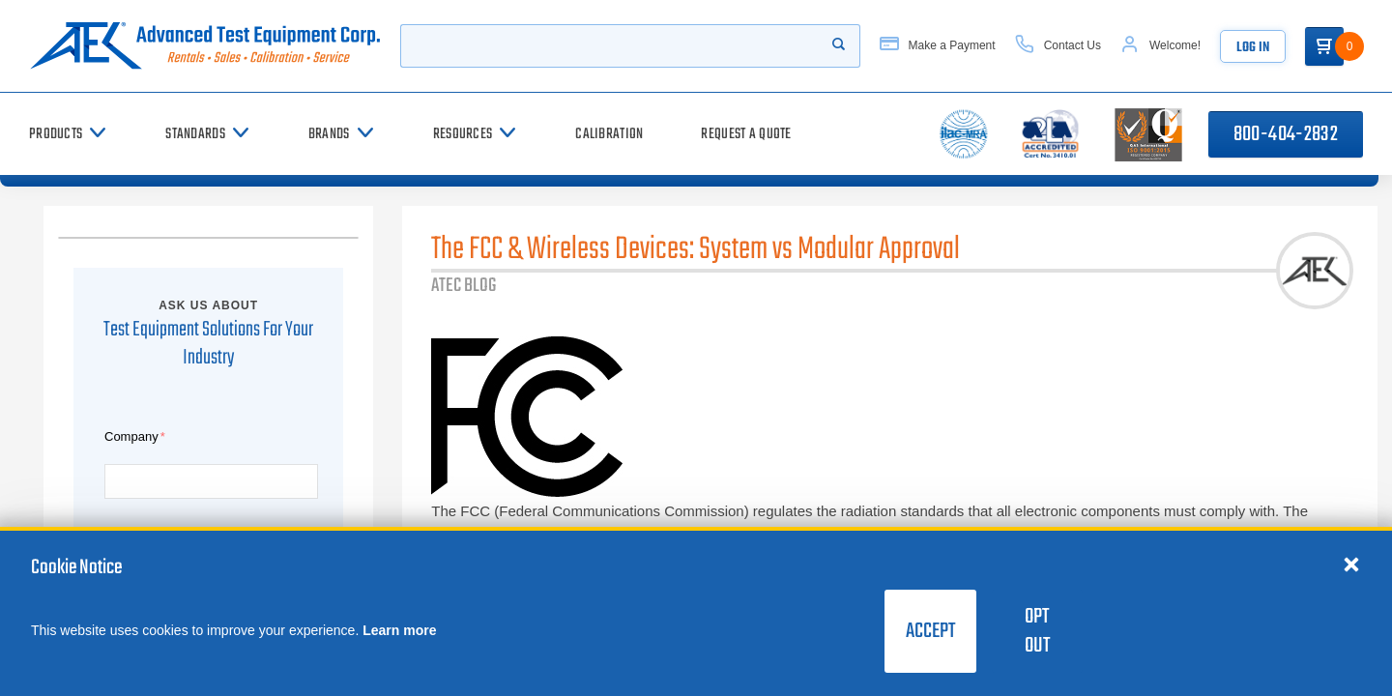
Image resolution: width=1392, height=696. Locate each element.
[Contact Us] (1058, 45)
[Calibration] (609, 134)
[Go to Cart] (1324, 46)
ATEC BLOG (463, 286)
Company (131, 436)
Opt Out (1037, 631)
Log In (1252, 48)
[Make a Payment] (938, 45)
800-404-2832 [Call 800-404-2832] (1285, 134)
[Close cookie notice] (1351, 563)
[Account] (1160, 45)
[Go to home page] (205, 45)
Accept (930, 631)
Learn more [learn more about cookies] (399, 630)
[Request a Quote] (746, 134)
